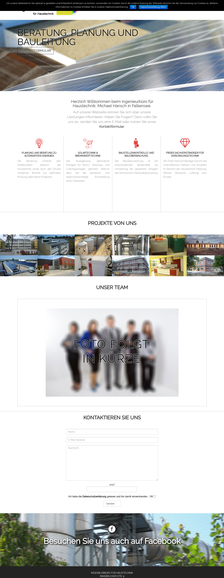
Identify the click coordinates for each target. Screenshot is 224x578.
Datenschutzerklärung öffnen (153, 7)
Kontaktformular (35, 50)
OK (133, 7)
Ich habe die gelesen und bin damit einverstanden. (112, 496)
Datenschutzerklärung (94, 496)
